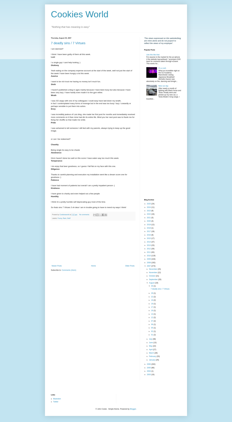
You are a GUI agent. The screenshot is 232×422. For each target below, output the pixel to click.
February (153, 356)
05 (152, 328)
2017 (149, 231)
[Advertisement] (93, 242)
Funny (60, 218)
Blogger (133, 409)
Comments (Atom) (69, 270)
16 (152, 310)
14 (152, 314)
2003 (149, 375)
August (152, 283)
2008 (149, 263)
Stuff (68, 218)
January (152, 360)
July (151, 339)
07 (152, 321)
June (151, 343)
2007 (149, 266)
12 (152, 317)
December (153, 269)
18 (152, 304)
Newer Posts (57, 266)
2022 (149, 214)
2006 (149, 364)
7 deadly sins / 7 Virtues (68, 43)
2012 (149, 249)
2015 (149, 238)
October (152, 276)
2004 (149, 371)
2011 (149, 252)
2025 (149, 204)
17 (152, 307)
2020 (149, 221)
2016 (149, 235)
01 (152, 335)
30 (152, 286)
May (151, 346)
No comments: (84, 214)
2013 (149, 245)
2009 (149, 259)
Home (93, 266)
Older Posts (129, 266)
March (151, 353)
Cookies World (79, 14)
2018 (149, 228)
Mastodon (57, 399)
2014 (149, 242)
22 (152, 297)
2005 (149, 368)
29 (152, 293)
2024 (149, 207)
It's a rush (162, 68)
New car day (163, 86)
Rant (64, 218)
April (151, 350)
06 (152, 324)
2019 (149, 225)
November (153, 272)
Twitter (55, 402)
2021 (149, 218)
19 (152, 300)
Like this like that (153, 55)
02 (152, 331)
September (153, 279)
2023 (149, 211)
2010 (149, 256)
